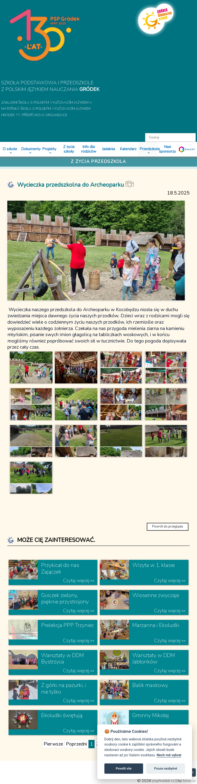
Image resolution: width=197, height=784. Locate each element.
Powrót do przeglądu (167, 526)
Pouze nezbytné (165, 768)
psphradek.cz (163, 781)
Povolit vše (124, 768)
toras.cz (189, 781)
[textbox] (170, 137)
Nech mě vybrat (169, 755)
